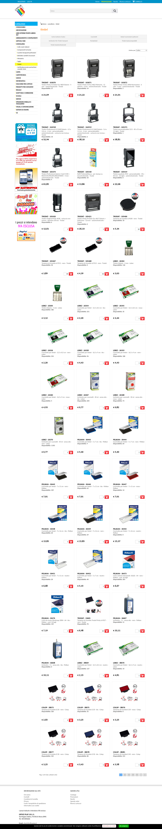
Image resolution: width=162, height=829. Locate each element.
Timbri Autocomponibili (129, 41)
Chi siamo (27, 795)
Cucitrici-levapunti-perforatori (26, 53)
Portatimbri (93, 41)
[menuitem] (126, 2)
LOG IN (29, 2)
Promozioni (106, 2)
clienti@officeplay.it (30, 823)
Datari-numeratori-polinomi (129, 37)
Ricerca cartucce (125, 2)
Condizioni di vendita (31, 799)
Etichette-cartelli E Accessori (26, 56)
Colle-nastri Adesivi (23, 47)
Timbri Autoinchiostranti (58, 45)
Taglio (19, 61)
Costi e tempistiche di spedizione (35, 803)
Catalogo (73, 795)
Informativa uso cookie (31, 806)
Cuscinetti (94, 37)
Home (97, 2)
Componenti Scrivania (24, 50)
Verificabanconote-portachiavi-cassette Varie (27, 68)
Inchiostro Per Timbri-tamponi (58, 41)
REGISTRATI (21, 2)
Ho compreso (124, 826)
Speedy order (74, 801)
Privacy (26, 801)
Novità (115, 2)
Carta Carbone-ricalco (58, 37)
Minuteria (20, 58)
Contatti (26, 797)
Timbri (19, 64)
